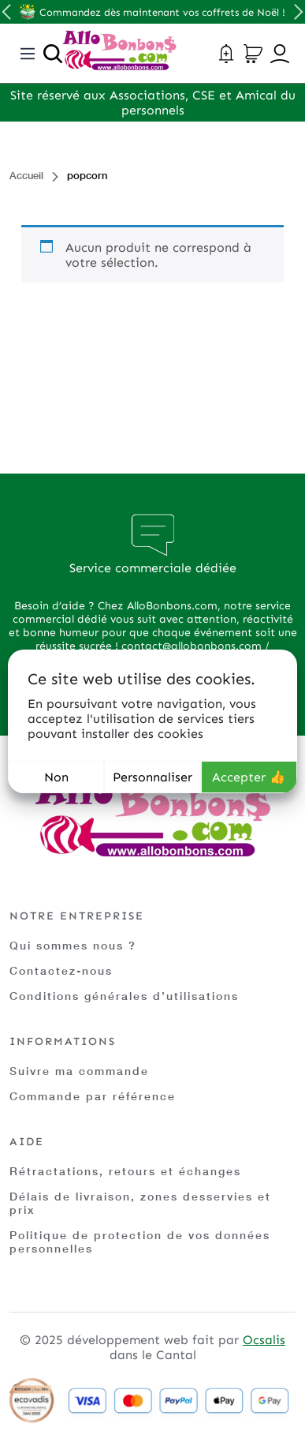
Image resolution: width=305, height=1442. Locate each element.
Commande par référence (92, 1096)
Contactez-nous (61, 970)
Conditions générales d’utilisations (124, 995)
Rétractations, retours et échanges (125, 1171)
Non (56, 777)
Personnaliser (152, 777)
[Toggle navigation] (27, 54)
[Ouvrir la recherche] (52, 53)
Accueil (26, 175)
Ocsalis (264, 1339)
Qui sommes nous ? (72, 945)
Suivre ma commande (79, 1070)
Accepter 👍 (248, 777)
